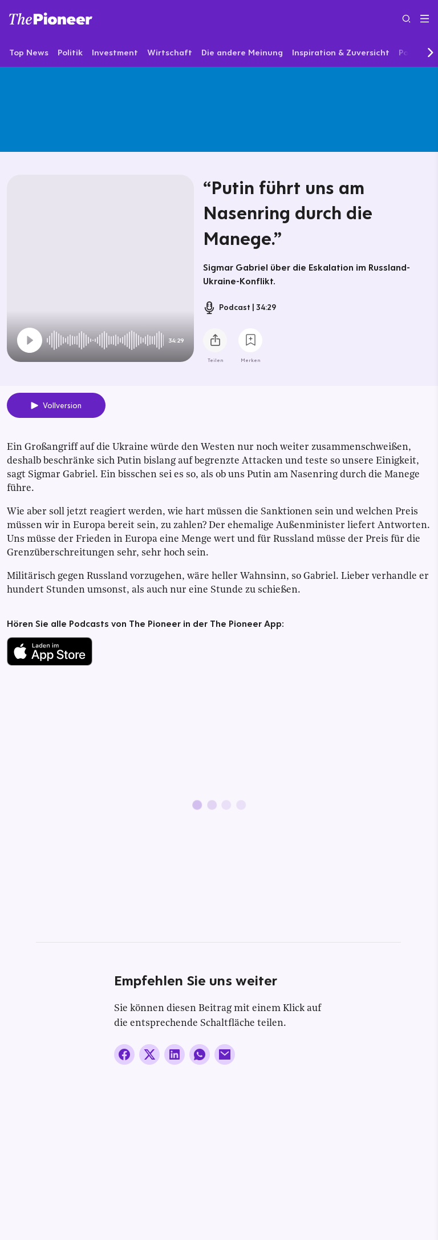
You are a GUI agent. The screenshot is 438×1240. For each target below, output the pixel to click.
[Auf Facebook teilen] (124, 1054)
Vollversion (62, 405)
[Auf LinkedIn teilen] (174, 1054)
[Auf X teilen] (149, 1054)
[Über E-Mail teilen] (224, 1054)
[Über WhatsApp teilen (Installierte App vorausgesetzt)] (199, 1054)
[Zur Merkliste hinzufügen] (250, 340)
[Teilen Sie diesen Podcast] (215, 340)
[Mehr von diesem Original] (219, 109)
